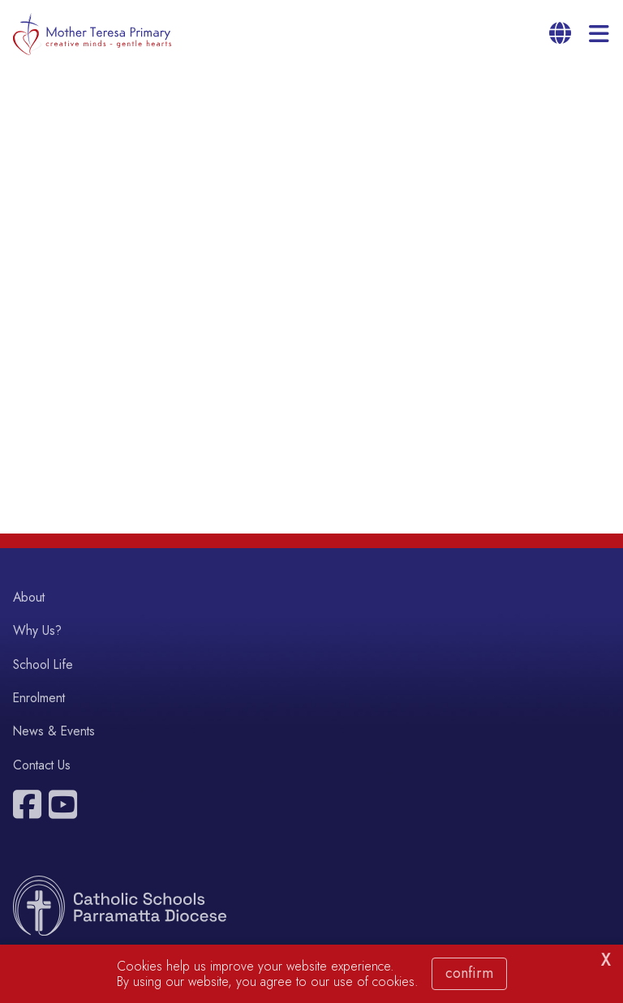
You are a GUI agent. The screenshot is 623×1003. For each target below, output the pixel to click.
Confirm (469, 973)
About (29, 597)
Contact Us (42, 765)
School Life (43, 664)
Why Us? (37, 630)
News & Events (54, 731)
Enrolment (39, 697)
